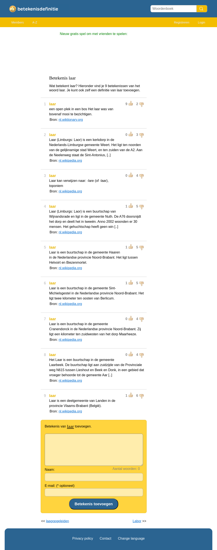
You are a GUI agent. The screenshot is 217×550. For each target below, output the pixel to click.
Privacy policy (82, 538)
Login (201, 22)
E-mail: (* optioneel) (60, 485)
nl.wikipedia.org (70, 160)
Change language (131, 538)
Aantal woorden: (125, 469)
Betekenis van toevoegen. (68, 426)
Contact (105, 538)
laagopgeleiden (57, 521)
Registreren (181, 22)
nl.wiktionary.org (71, 119)
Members (17, 22)
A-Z (34, 22)
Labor (137, 521)
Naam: (50, 469)
